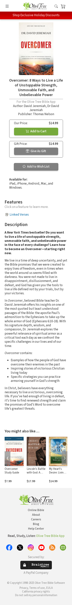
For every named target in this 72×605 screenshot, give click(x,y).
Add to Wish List (36, 166)
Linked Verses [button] (19, 214)
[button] (56, 6)
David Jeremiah (35, 106)
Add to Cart (36, 131)
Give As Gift (36, 151)
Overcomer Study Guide (12, 471)
